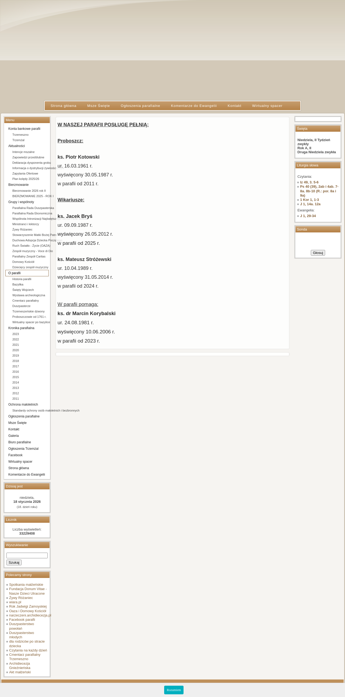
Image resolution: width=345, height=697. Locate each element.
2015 (15, 377)
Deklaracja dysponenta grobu (30, 162)
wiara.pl (15, 602)
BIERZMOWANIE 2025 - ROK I (30, 196)
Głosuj (318, 253)
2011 (15, 398)
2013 (15, 387)
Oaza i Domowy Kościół (27, 611)
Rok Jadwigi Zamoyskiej (28, 606)
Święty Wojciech (23, 289)
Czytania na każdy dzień (28, 650)
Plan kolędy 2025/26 (25, 178)
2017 (15, 366)
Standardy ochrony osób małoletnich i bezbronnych (30, 410)
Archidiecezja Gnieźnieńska (19, 665)
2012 (15, 393)
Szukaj (14, 562)
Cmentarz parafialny (25, 300)
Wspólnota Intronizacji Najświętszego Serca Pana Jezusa (30, 218)
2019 (15, 355)
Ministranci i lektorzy (25, 224)
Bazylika (17, 284)
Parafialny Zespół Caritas (28, 256)
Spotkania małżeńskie (26, 585)
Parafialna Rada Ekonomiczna (30, 213)
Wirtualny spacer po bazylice (30, 322)
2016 (15, 371)
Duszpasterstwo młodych (21, 635)
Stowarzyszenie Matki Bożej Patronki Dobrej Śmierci (30, 234)
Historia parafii (21, 279)
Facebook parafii (22, 620)
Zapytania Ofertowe (25, 173)
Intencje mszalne (23, 152)
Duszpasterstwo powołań (21, 626)
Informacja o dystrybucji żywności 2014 (30, 168)
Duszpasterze (21, 306)
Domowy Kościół (23, 261)
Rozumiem (174, 690)
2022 (15, 339)
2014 (15, 382)
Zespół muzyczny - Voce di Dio (30, 251)
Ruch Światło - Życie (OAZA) (30, 245)
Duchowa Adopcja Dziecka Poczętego (30, 240)
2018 (15, 361)
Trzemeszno (20, 134)
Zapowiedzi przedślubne (28, 157)
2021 (15, 344)
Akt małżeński (20, 672)
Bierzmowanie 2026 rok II (29, 190)
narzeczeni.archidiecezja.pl (30, 615)
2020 (15, 350)
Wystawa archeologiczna (28, 295)
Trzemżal (18, 140)
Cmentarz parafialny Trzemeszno (24, 657)
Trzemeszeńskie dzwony (28, 311)
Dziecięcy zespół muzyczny (30, 267)
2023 (15, 334)
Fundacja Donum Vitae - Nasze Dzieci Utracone (28, 591)
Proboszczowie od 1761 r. (29, 316)
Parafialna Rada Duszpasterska (30, 208)
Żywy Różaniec (22, 229)
